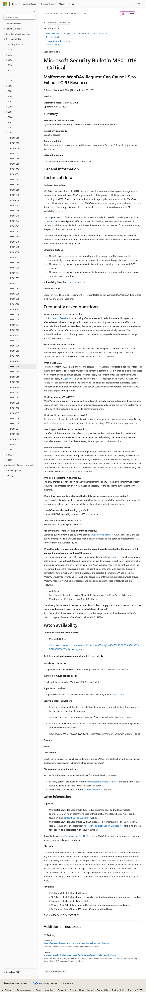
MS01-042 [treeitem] (14, 231)
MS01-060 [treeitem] (14, 138)
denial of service (60, 318)
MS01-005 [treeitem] (14, 423)
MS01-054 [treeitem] (14, 169)
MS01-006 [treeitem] (14, 418)
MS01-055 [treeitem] (14, 163)
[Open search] (132, 3)
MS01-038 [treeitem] (14, 252)
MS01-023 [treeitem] (14, 330)
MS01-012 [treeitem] (14, 387)
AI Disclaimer (8, 990)
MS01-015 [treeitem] (14, 371)
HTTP (97, 366)
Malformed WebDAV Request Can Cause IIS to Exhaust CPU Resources (77, 33)
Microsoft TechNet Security (82, 835)
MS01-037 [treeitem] (14, 257)
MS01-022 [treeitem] (14, 335)
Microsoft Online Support (75, 817)
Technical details (53, 37)
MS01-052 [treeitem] (14, 179)
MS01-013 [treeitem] (14, 382)
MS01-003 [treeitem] (14, 434)
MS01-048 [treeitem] (14, 200)
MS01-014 (117, 694)
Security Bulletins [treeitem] (15, 44)
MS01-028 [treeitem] (14, 304)
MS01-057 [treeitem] (14, 153)
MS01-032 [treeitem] (14, 283)
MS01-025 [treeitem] (14, 319)
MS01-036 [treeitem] (14, 262)
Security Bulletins (70, 13)
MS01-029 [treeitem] (14, 299)
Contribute (50, 990)
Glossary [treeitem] (9, 475)
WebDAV (67, 378)
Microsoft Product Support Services (101, 825)
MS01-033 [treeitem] (14, 278)
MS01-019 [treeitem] (14, 350)
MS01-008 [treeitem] (14, 408)
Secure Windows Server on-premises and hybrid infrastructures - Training (76, 943)
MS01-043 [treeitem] (14, 226)
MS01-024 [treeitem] (14, 325)
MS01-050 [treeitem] (14, 189)
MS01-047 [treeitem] (14, 205)
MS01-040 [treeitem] (14, 241)
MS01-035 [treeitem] (14, 267)
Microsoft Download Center (101, 781)
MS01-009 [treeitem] (14, 402)
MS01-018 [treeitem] (14, 356)
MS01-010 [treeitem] (14, 397)
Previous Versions (24, 990)
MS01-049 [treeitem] (14, 195)
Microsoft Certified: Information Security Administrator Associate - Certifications (80, 955)
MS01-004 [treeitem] (14, 428)
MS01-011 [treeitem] (14, 392)
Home (56, 13)
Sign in (140, 3)
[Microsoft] (5, 4)
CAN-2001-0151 (75, 282)
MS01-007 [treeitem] (14, 413)
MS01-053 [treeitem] (14, 174)
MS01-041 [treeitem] (14, 236)
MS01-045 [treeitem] (14, 215)
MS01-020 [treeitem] (14, 345)
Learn (46, 13)
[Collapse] (35, 11)
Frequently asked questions (58, 40)
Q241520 (48, 221)
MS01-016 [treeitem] (14, 366)
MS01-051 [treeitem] (14, 184)
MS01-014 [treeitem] (14, 377)
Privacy (61, 990)
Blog (38, 990)
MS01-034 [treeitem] (14, 273)
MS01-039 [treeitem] (14, 247)
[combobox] (19, 17)
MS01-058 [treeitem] (14, 148)
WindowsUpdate (92, 789)
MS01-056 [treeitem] (14, 158)
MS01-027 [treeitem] (14, 309)
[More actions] (139, 13)
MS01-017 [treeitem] (14, 361)
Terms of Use (103, 990)
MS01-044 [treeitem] (14, 221)
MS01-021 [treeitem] (14, 340)
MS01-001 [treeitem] (14, 444)
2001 (85, 13)
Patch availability (53, 44)
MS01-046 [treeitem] (14, 210)
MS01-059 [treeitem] (14, 143)
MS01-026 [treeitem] (14, 314)
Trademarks (117, 990)
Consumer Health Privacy (81, 990)
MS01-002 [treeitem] (14, 439)
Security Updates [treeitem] (13, 23)
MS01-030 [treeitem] (14, 293)
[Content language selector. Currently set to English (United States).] (15, 983)
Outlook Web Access (101, 534)
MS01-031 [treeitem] (14, 288)
